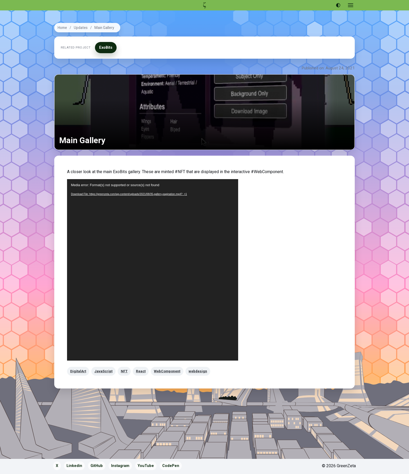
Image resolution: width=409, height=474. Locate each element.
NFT (124, 371)
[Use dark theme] (338, 5)
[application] (152, 270)
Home (62, 28)
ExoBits (105, 47)
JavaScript (103, 371)
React (141, 371)
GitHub (97, 466)
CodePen (170, 466)
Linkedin (74, 466)
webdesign (198, 371)
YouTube (146, 466)
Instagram (120, 466)
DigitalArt (78, 371)
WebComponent (167, 371)
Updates (81, 28)
